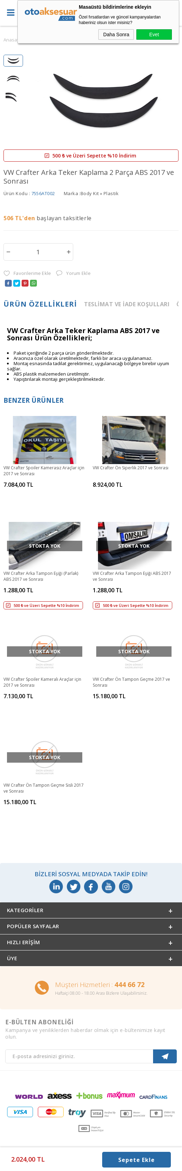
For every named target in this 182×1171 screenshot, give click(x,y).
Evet (154, 34)
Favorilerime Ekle (27, 273)
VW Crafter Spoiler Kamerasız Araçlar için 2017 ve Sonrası (43, 471)
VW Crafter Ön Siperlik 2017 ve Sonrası (130, 468)
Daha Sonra (116, 34)
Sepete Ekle (136, 1160)
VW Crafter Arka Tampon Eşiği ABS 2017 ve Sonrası (132, 576)
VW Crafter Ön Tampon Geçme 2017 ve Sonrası (131, 682)
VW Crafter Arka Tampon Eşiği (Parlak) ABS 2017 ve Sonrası (40, 576)
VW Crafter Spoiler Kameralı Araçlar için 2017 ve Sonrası (42, 682)
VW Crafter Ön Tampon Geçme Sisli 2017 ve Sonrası (43, 788)
